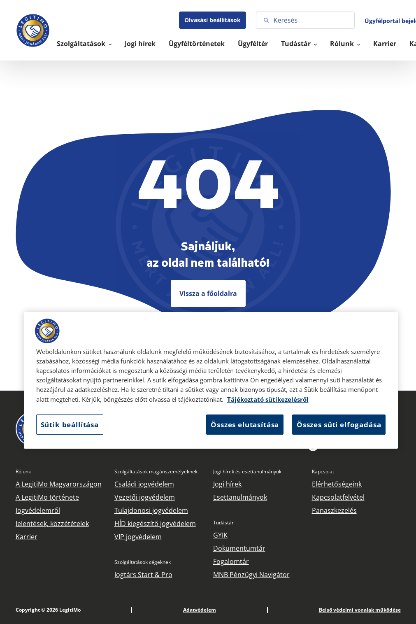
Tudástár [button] (296, 43)
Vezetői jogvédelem (144, 497)
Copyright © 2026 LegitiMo (48, 609)
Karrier (384, 43)
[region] (211, 380)
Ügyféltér (253, 43)
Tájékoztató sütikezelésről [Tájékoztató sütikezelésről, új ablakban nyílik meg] (268, 399)
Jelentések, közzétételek (52, 523)
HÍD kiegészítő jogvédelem (155, 523)
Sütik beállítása (70, 424)
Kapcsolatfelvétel (338, 497)
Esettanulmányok (240, 497)
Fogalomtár (231, 561)
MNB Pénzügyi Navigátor (251, 574)
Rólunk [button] (343, 43)
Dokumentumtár (239, 548)
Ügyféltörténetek (197, 43)
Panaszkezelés (334, 510)
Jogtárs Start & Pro (143, 574)
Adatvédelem (199, 609)
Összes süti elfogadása (339, 424)
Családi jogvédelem (144, 484)
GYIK (220, 535)
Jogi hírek (140, 43)
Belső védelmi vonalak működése (360, 609)
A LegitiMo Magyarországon (59, 484)
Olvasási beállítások (212, 20)
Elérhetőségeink (337, 484)
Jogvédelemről (38, 510)
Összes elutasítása (245, 424)
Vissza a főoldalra (208, 293)
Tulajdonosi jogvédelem (151, 510)
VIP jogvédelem (138, 536)
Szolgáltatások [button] (82, 43)
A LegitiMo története (47, 497)
